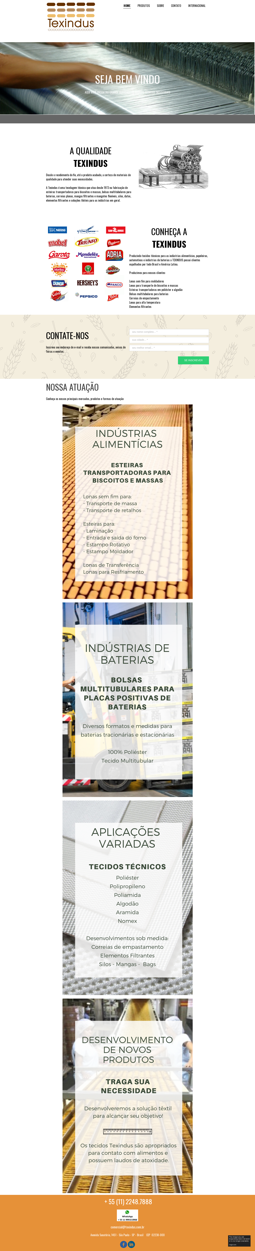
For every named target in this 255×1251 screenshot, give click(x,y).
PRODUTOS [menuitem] (144, 6)
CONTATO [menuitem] (176, 6)
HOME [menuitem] (127, 6)
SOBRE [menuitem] (160, 6)
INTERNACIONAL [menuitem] (196, 6)
